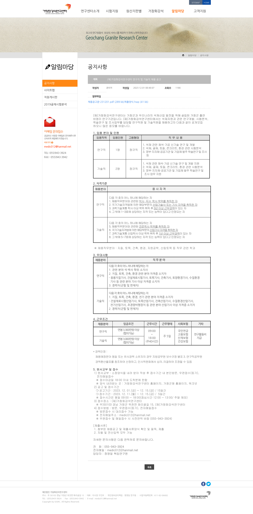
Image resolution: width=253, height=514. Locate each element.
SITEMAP (196, 2)
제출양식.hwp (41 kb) (136, 102)
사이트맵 (49, 90)
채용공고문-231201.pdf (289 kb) (106, 102)
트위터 (208, 484)
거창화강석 (156, 11)
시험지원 (112, 11)
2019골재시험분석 (55, 104)
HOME (206, 2)
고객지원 (200, 11)
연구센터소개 (90, 11)
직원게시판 (50, 97)
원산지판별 (134, 11)
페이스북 (203, 484)
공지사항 (49, 83)
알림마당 (178, 11)
